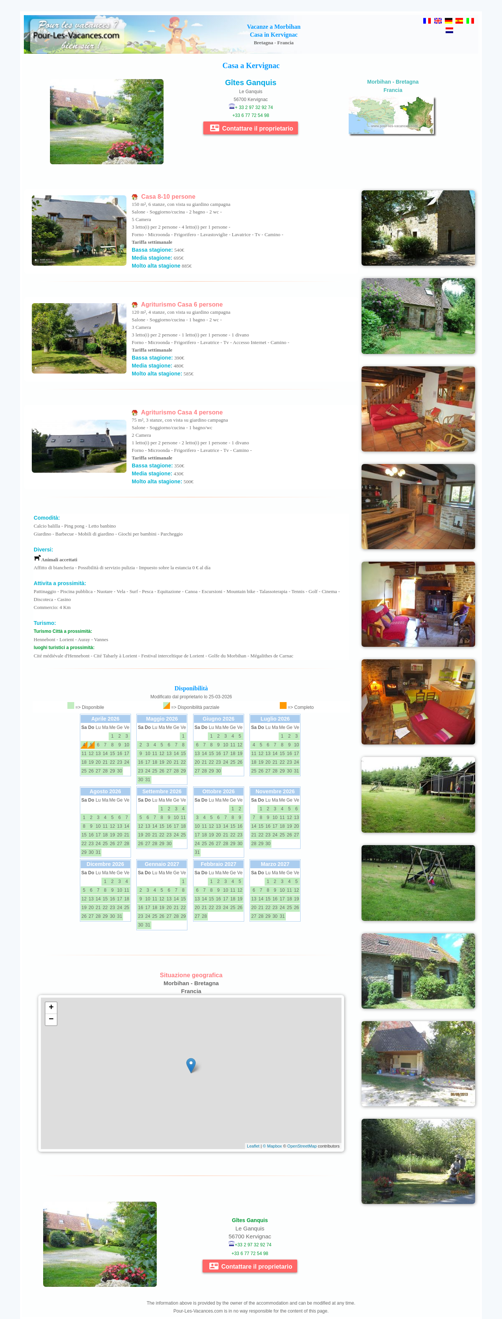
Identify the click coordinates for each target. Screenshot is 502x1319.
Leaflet (253, 1146)
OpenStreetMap (302, 1146)
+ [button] (51, 1008)
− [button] (51, 1019)
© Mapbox (272, 1146)
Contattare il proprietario (251, 127)
